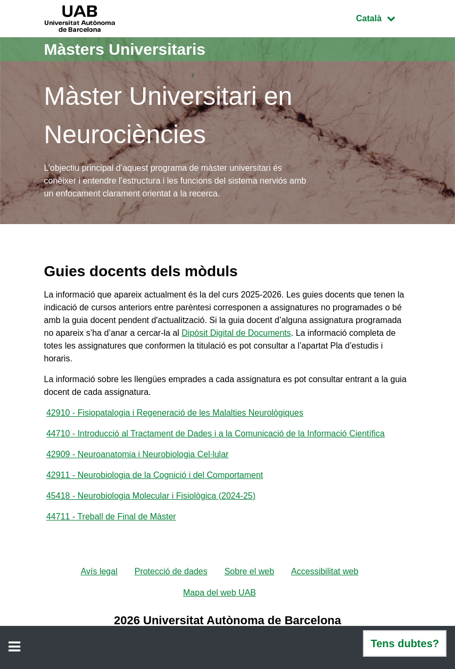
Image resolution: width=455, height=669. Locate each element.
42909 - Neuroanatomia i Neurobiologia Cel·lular (137, 454)
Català (383, 17)
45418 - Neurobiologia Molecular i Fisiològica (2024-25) (150, 495)
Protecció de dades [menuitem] (171, 571)
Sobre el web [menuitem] (249, 571)
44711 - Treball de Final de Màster (111, 516)
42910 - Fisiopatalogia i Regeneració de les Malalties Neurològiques (174, 412)
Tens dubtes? (404, 643)
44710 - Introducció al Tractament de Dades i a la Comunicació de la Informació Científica (215, 433)
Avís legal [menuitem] (99, 571)
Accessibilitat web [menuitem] (324, 571)
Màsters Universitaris (125, 49)
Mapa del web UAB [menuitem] (219, 592)
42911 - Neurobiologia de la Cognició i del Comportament (154, 475)
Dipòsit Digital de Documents (236, 332)
